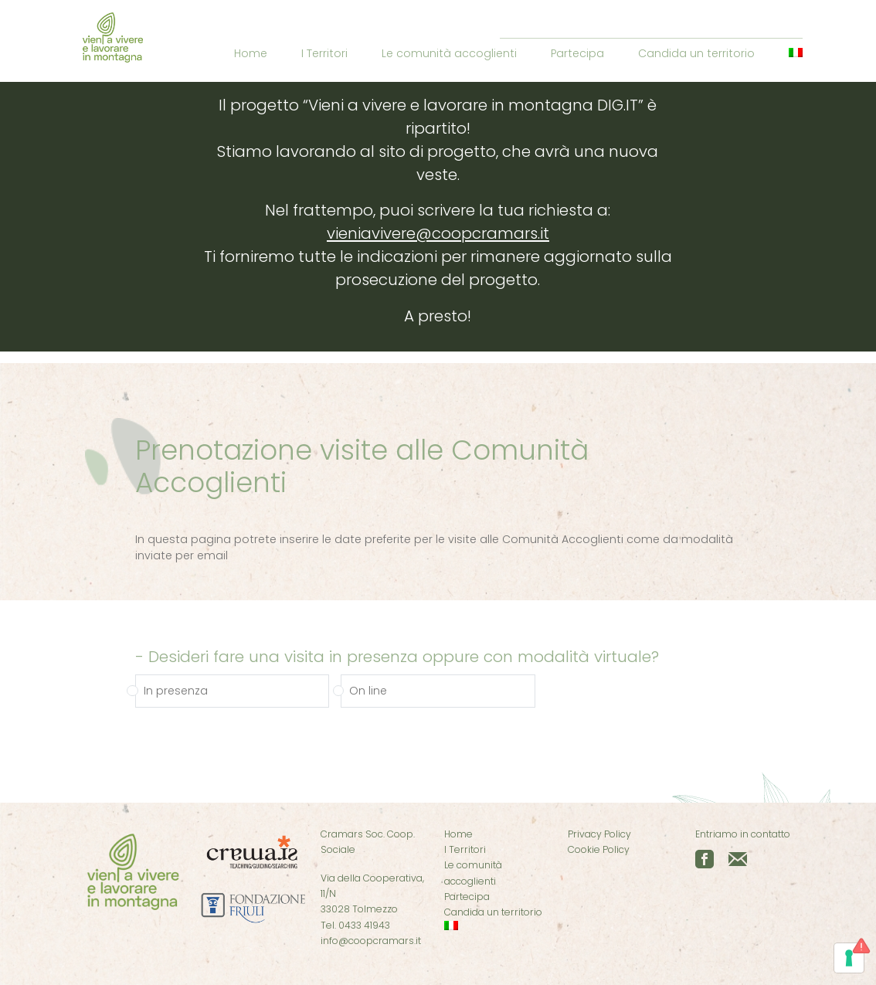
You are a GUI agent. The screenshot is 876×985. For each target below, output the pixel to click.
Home (250, 53)
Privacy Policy (599, 834)
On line (368, 693)
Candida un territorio (696, 53)
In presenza (176, 693)
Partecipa (577, 53)
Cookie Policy (599, 849)
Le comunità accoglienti (449, 53)
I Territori (324, 53)
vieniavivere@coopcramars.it (438, 233)
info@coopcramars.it (371, 940)
